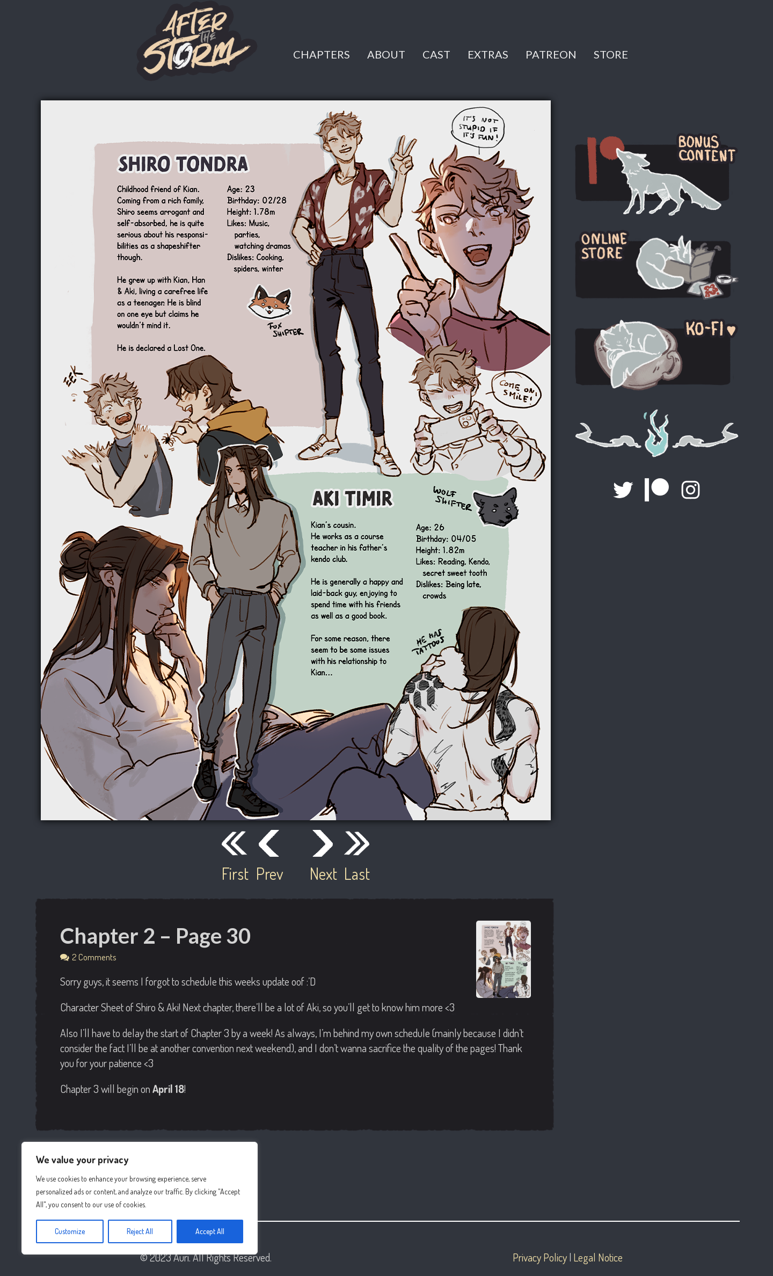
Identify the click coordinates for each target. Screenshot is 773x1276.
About (386, 54)
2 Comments (94, 957)
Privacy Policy (540, 1257)
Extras (488, 54)
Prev (269, 873)
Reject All (140, 1231)
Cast (436, 54)
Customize (70, 1231)
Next (323, 873)
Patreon (551, 54)
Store (611, 54)
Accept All (209, 1231)
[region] (139, 1198)
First (234, 873)
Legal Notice (598, 1257)
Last (357, 873)
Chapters (321, 54)
